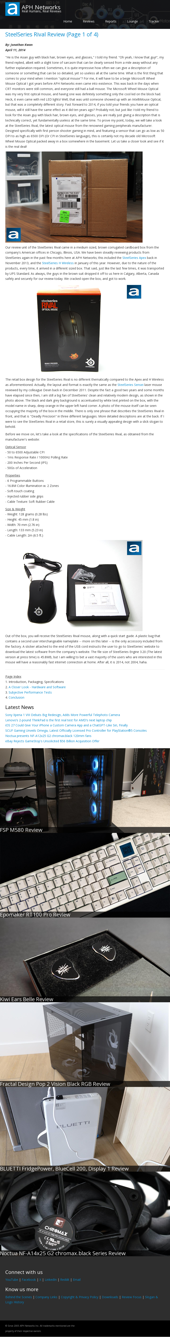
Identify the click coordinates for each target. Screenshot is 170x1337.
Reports (110, 21)
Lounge (132, 21)
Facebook (29, 1279)
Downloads (110, 1297)
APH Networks (41, 7)
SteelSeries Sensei (130, 385)
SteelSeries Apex (134, 258)
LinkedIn (51, 1279)
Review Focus (131, 1297)
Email (77, 1279)
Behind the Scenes (18, 1297)
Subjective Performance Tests (30, 692)
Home (67, 21)
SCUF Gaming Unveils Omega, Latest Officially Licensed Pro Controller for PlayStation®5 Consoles (76, 730)
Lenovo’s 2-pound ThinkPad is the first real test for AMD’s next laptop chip (58, 720)
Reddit (64, 1279)
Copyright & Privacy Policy (79, 1297)
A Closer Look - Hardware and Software (37, 687)
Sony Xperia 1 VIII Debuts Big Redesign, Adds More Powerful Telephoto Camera (62, 715)
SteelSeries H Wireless (58, 263)
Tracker (154, 21)
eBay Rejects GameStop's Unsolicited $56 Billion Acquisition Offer (52, 741)
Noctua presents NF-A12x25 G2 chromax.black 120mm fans (48, 736)
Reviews (89, 21)
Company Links (46, 1297)
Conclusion (16, 697)
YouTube (11, 1279)
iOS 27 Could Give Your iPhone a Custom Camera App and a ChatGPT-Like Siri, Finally (66, 725)
